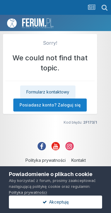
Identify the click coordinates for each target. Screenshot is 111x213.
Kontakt (78, 160)
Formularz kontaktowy (47, 91)
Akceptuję (56, 201)
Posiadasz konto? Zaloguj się (50, 104)
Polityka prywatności (45, 160)
